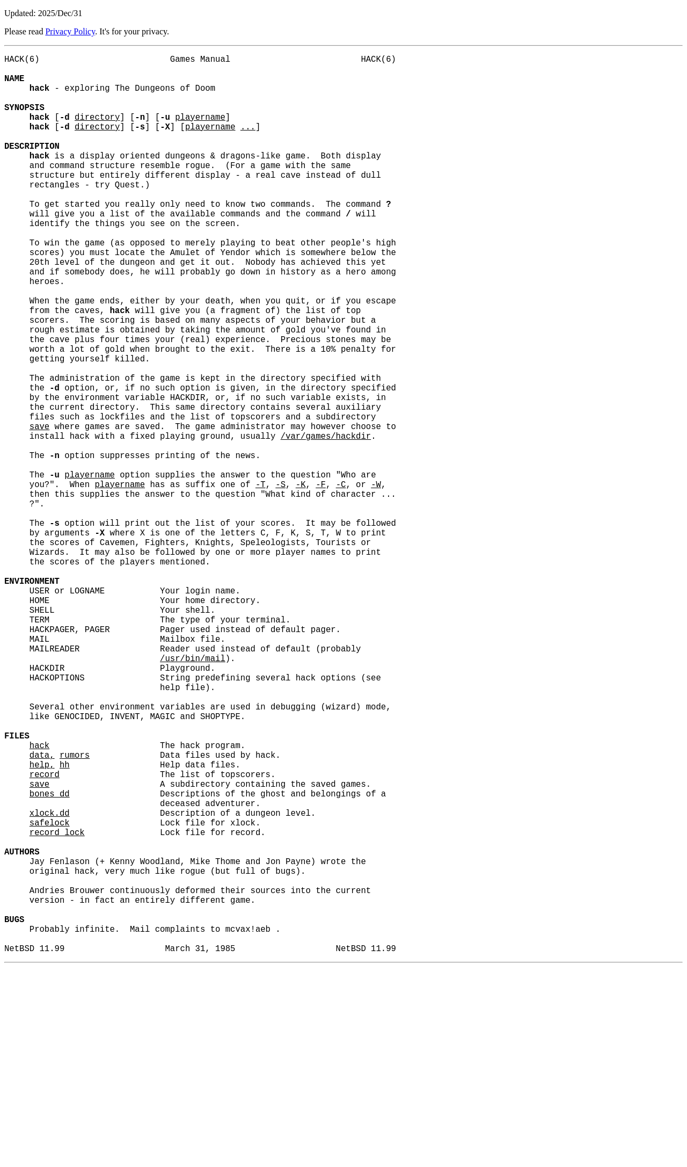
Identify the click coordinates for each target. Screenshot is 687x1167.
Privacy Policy (70, 31)
